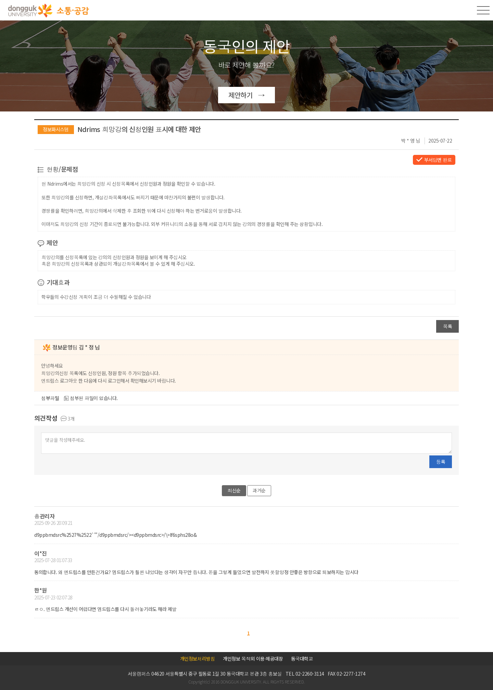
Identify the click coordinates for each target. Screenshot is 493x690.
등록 (440, 461)
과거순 (259, 490)
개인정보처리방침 (197, 658)
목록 (447, 326)
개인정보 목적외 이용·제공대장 (253, 658)
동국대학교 (302, 658)
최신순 (234, 490)
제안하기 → (246, 95)
